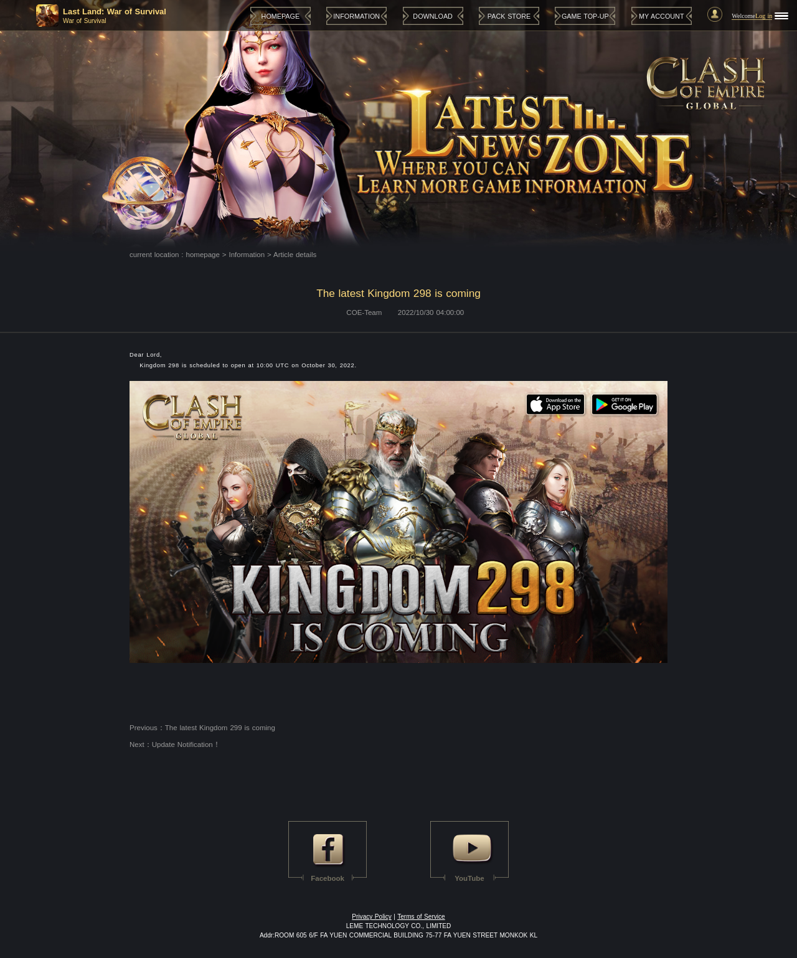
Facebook (327, 878)
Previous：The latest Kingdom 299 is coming (202, 727)
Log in (763, 15)
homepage (203, 254)
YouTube (469, 878)
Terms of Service (421, 916)
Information (247, 254)
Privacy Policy (371, 916)
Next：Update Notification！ (175, 744)
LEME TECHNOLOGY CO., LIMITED (398, 926)
